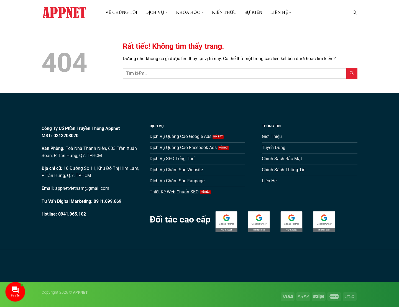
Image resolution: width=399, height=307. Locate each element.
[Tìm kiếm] (354, 12)
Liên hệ (281, 12)
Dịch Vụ (156, 12)
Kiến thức (224, 12)
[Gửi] (351, 73)
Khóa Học (190, 12)
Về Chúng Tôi (121, 12)
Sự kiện (253, 12)
